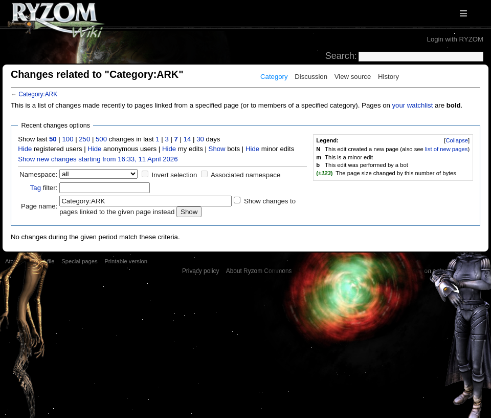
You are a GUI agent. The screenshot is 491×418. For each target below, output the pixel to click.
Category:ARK (37, 94)
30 (200, 139)
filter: (44, 188)
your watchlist (412, 105)
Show (217, 149)
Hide (25, 149)
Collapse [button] (456, 140)
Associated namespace (245, 175)
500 (101, 139)
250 (84, 139)
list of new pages (446, 149)
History (388, 76)
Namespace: (38, 174)
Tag (35, 188)
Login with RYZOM (455, 39)
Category (274, 76)
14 (187, 139)
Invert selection (174, 175)
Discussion (311, 76)
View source (352, 76)
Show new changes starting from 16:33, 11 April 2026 (97, 159)
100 (67, 139)
